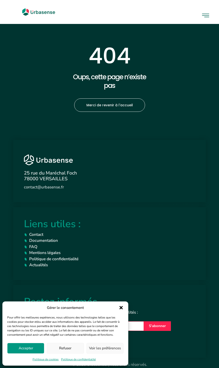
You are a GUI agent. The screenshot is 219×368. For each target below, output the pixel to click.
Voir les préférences (105, 348)
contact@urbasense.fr (44, 187)
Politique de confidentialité (78, 359)
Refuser (65, 348)
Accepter (26, 348)
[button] (121, 307)
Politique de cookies (46, 359)
